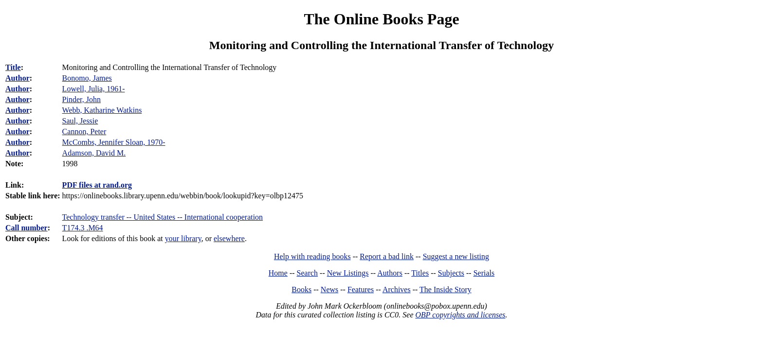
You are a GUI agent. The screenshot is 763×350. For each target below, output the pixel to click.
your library (183, 238)
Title (13, 67)
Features (360, 289)
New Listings (348, 273)
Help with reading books (312, 256)
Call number (26, 228)
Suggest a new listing (456, 256)
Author (17, 78)
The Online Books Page (381, 19)
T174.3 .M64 (82, 228)
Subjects (451, 273)
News (329, 289)
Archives (396, 289)
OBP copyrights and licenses (460, 315)
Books (301, 289)
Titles (420, 273)
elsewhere (229, 238)
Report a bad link (387, 256)
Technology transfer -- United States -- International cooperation (162, 217)
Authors (389, 273)
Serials (484, 273)
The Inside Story (445, 289)
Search (307, 273)
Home (278, 273)
